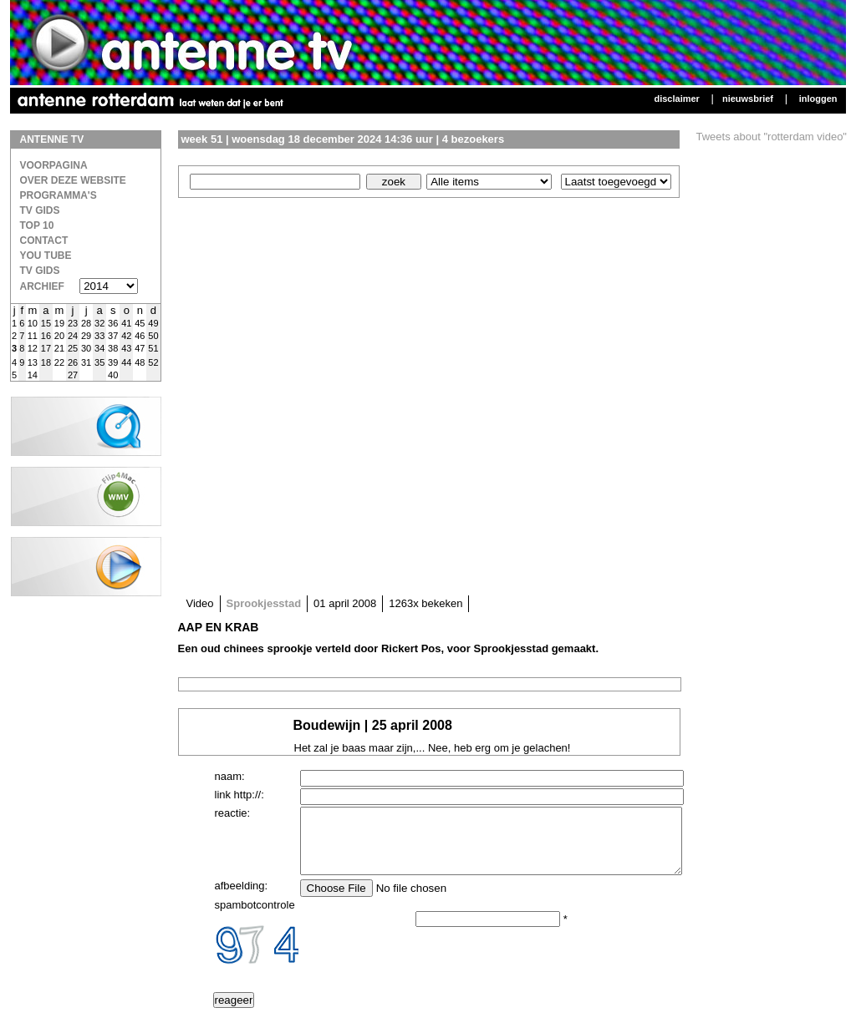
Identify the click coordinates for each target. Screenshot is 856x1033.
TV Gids (40, 210)
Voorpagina (54, 165)
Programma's (58, 195)
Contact (44, 240)
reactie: (233, 813)
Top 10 (37, 225)
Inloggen (818, 99)
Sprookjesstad (264, 603)
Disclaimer (676, 99)
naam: (230, 776)
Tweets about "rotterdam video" (772, 136)
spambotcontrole (255, 917)
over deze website (73, 180)
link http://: (239, 794)
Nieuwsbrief (747, 99)
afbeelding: (241, 898)
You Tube (46, 255)
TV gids (40, 270)
